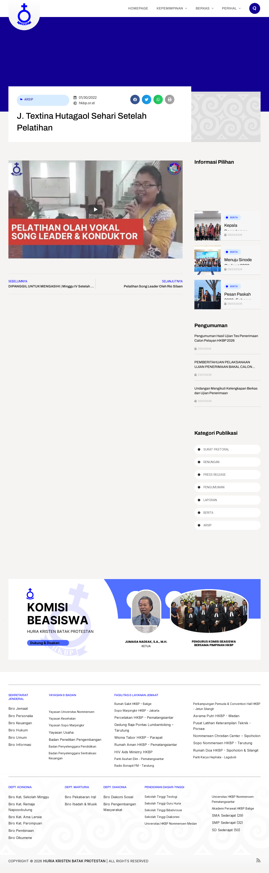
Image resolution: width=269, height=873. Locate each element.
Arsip (29, 99)
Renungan (211, 463)
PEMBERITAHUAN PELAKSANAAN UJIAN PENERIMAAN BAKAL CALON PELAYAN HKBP (223, 367)
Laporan (210, 502)
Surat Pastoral (216, 450)
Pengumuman (213, 489)
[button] (196, 8)
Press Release (214, 476)
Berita (234, 217)
